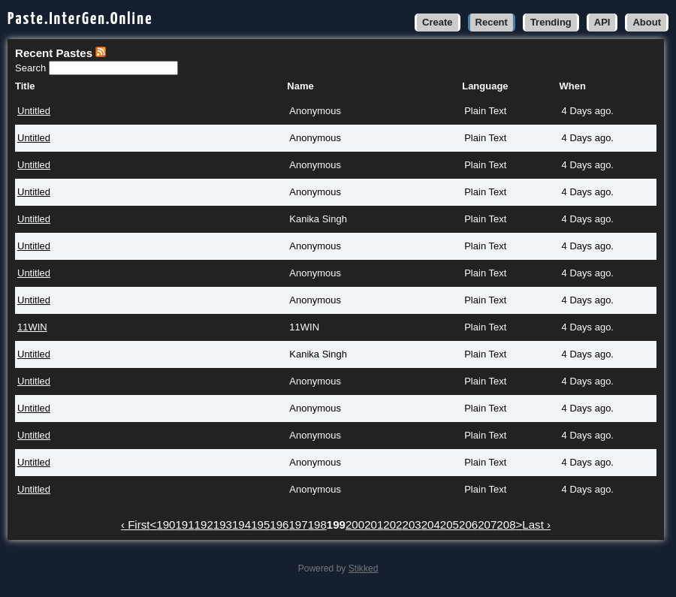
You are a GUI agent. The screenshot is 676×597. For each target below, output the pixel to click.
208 (505, 524)
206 (468, 524)
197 (297, 524)
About (646, 22)
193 (222, 524)
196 (279, 524)
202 (392, 524)
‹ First (135, 524)
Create (437, 22)
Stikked (364, 568)
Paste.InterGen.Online (80, 19)
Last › (536, 524)
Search (32, 68)
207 (487, 524)
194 (241, 524)
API (602, 22)
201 (373, 524)
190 (165, 524)
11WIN (32, 327)
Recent (491, 22)
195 (260, 524)
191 (184, 524)
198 (317, 524)
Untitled (33, 110)
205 (449, 524)
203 (412, 524)
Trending (551, 22)
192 (204, 524)
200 (355, 524)
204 (430, 524)
